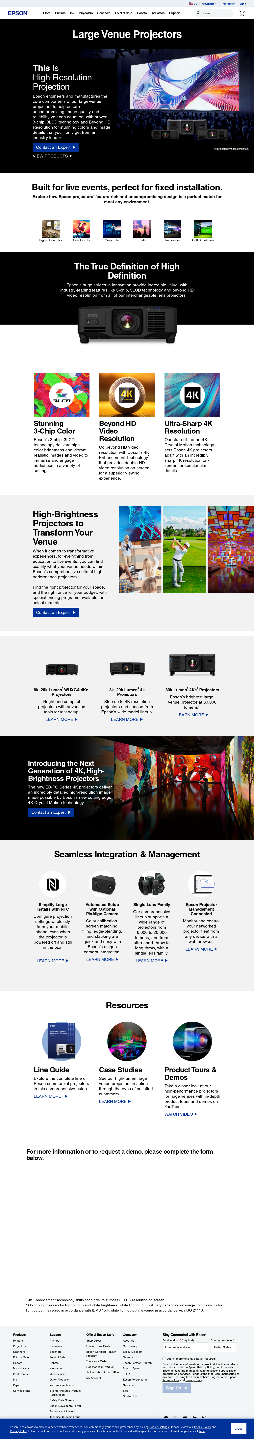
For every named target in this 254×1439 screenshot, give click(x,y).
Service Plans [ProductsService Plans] (21, 1390)
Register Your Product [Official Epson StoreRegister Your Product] (100, 1366)
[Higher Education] (51, 231)
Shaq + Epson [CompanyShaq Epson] (131, 1368)
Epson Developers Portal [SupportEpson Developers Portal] (65, 1405)
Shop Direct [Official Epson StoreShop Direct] (93, 1340)
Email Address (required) (178, 1340)
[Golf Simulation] (203, 231)
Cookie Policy (202, 1427)
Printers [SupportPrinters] (54, 1340)
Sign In (243, 3)
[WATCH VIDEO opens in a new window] (181, 1114)
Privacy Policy (205, 1367)
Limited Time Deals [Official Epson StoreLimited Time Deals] (98, 1346)
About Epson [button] (209, 3)
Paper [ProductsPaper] (16, 1385)
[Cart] (242, 13)
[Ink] (72, 13)
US (193, 3)
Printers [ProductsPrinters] (18, 1340)
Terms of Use (171, 1380)
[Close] (238, 1428)
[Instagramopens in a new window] (204, 1417)
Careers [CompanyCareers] (128, 1357)
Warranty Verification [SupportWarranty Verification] (62, 1385)
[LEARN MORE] (62, 719)
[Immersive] (172, 231)
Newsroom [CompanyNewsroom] (129, 1385)
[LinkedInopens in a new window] (194, 1417)
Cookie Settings (159, 1427)
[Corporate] (112, 231)
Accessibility (229, 3)
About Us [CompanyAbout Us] (128, 1340)
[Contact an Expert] (56, 147)
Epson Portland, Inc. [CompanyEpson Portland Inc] (135, 1379)
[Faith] (142, 231)
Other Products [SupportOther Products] (59, 1379)
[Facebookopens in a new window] (166, 1417)
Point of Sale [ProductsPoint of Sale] (21, 1357)
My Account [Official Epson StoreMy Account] (93, 1378)
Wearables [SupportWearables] (56, 1368)
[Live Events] (81, 231)
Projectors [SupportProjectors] (56, 1346)
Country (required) (222, 1340)
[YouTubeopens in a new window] (185, 1417)
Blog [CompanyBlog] (125, 1390)
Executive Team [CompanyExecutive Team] (132, 1351)
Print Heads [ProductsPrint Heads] (20, 1374)
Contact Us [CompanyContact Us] (130, 1396)
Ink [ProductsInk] (15, 1379)
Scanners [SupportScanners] (56, 1351)
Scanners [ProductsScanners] (19, 1351)
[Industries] (158, 13)
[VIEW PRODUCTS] (52, 156)
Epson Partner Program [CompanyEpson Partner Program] (138, 1362)
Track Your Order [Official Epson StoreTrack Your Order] (96, 1361)
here (202, 1431)
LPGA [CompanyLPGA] (126, 1374)
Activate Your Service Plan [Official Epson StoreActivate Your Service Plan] (102, 1372)
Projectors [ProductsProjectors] (19, 1346)
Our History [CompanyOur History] (130, 1346)
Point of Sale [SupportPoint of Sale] (57, 1357)
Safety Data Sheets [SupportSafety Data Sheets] (62, 1400)
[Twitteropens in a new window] (175, 1417)
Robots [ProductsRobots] (17, 1362)
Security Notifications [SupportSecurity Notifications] (63, 1411)
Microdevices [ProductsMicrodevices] (21, 1368)
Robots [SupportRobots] (54, 1362)
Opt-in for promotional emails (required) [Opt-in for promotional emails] (191, 1358)
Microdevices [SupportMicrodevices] (58, 1374)
